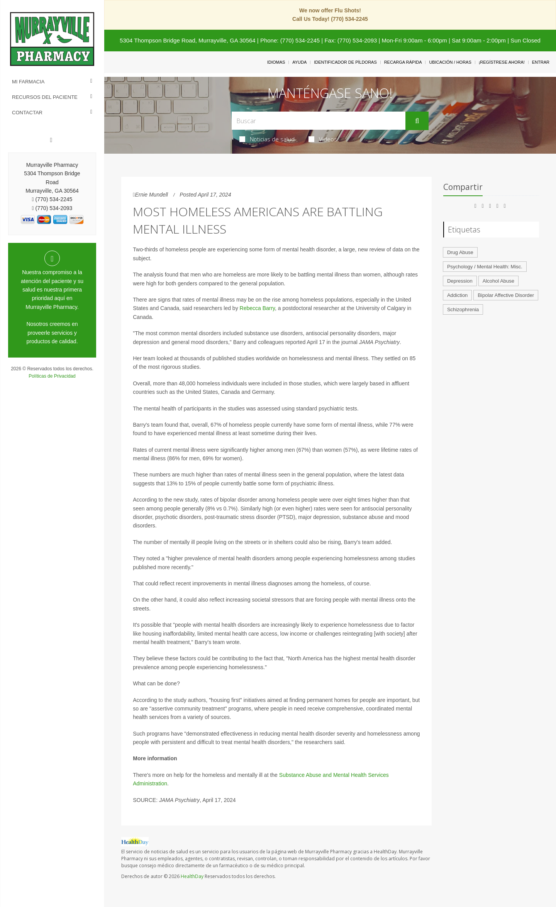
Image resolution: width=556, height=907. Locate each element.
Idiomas (276, 62)
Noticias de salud (267, 139)
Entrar (540, 62)
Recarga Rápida (403, 62)
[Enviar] (417, 121)
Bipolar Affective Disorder (506, 295)
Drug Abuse (460, 252)
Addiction (457, 295)
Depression (460, 281)
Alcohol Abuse (498, 281)
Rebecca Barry (257, 308)
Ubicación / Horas (450, 62)
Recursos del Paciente (45, 97)
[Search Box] (319, 121)
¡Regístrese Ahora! (502, 62)
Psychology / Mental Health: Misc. (484, 267)
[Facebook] (51, 140)
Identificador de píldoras (345, 62)
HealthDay (192, 876)
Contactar (27, 112)
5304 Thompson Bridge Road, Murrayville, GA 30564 (188, 40)
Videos (323, 139)
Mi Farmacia (28, 82)
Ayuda (299, 62)
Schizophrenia (463, 309)
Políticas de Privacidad (52, 376)
